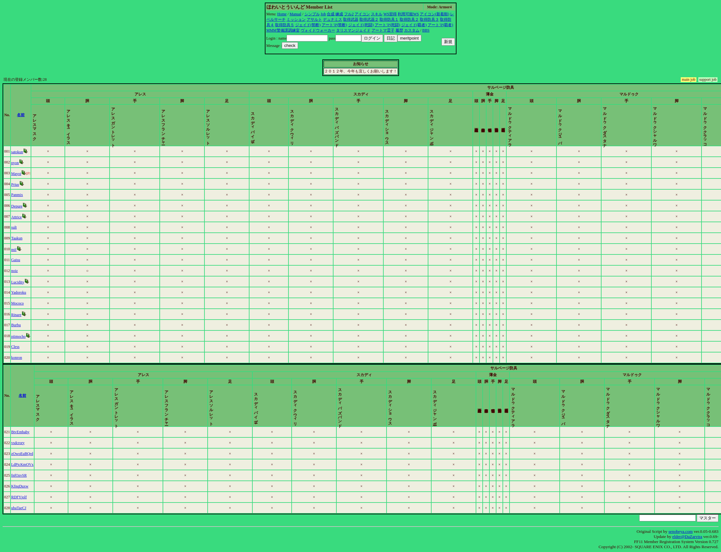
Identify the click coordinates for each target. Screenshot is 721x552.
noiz (14, 270)
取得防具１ (389, 19)
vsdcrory (18, 443)
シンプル (312, 14)
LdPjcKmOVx (22, 464)
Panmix (17, 195)
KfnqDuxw (19, 486)
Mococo (17, 303)
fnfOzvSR (19, 475)
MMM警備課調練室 (283, 30)
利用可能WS (408, 14)
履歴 (399, 30)
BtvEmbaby (20, 432)
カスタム (411, 30)
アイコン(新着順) (434, 14)
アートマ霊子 (383, 30)
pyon (15, 163)
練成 (339, 14)
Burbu (16, 325)
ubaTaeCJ (18, 508)
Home (282, 14)
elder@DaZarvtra (687, 536)
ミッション (296, 19)
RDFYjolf (19, 497)
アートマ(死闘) (387, 25)
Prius (15, 184)
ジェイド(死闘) (361, 25)
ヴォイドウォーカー (318, 30)
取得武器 (350, 19)
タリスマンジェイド (353, 30)
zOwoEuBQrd (22, 453)
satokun (17, 152)
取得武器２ (369, 19)
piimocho (18, 336)
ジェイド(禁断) (308, 25)
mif (14, 249)
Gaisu (15, 260)
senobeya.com (680, 531)
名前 (21, 115)
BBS (426, 30)
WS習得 (390, 14)
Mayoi (16, 173)
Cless (15, 346)
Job (323, 14)
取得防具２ (409, 19)
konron (16, 357)
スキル (376, 14)
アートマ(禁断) (334, 25)
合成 (330, 14)
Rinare (16, 315)
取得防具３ (429, 19)
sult (14, 227)
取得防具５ (284, 25)
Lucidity (17, 282)
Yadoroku (18, 292)
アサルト (314, 19)
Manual (296, 14)
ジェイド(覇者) (414, 25)
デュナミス (332, 19)
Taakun (16, 238)
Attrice (16, 217)
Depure (16, 206)
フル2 (349, 14)
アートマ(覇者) (440, 25)
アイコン (362, 14)
